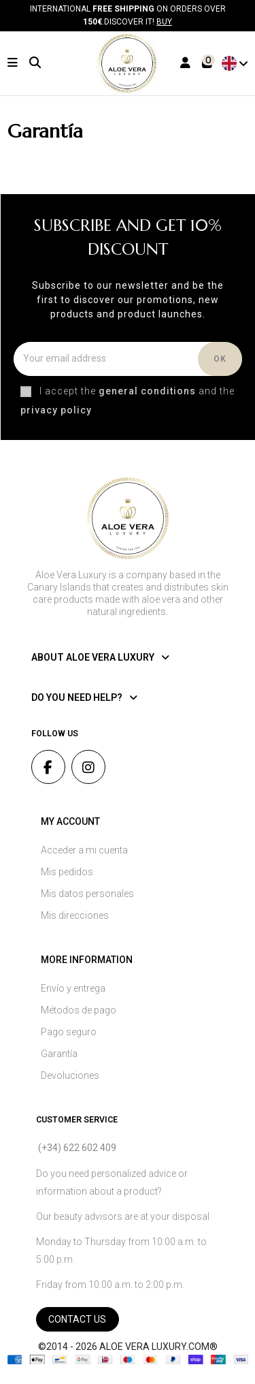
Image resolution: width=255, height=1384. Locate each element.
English (236, 63)
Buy (164, 22)
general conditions (147, 391)
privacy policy (56, 410)
